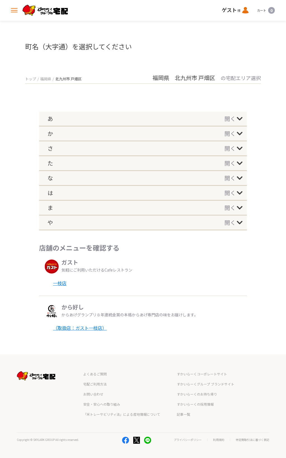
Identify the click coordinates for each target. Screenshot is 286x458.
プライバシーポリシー (188, 439)
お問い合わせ (93, 394)
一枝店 (59, 283)
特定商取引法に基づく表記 (252, 439)
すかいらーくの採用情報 (195, 404)
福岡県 (45, 79)
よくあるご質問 (95, 373)
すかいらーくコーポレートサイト (202, 373)
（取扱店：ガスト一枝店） (80, 327)
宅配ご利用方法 (95, 384)
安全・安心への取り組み (101, 404)
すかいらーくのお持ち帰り (197, 394)
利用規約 (218, 439)
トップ (30, 79)
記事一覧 (183, 414)
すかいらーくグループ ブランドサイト (205, 384)
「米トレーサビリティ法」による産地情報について (121, 414)
